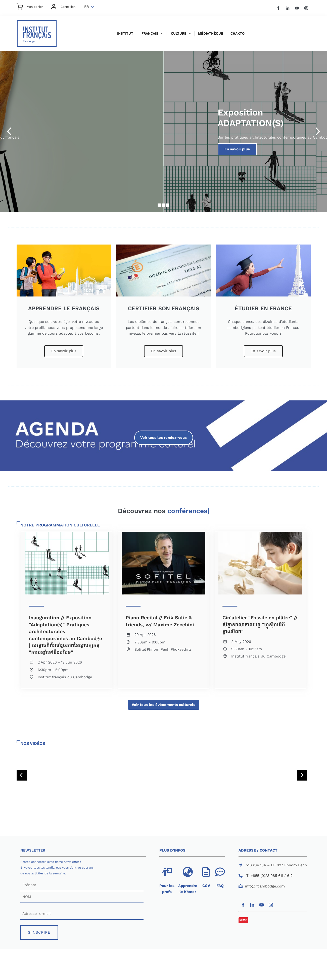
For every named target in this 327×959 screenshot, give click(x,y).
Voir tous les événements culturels (164, 702)
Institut (125, 33)
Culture (178, 33)
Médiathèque (210, 33)
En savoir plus (63, 348)
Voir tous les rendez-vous (163, 433)
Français (150, 33)
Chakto (237, 33)
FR (86, 7)
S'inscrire (60, 146)
